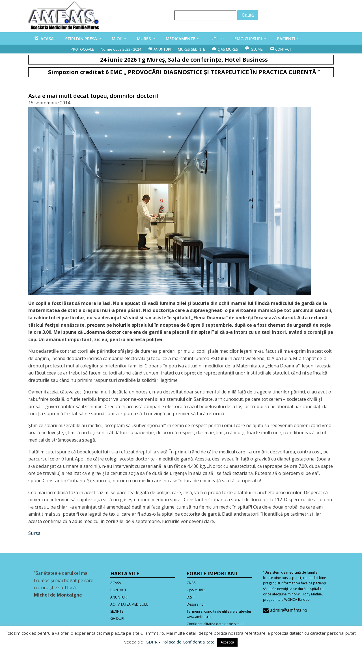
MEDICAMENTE (180, 38)
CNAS (191, 582)
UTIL (215, 38)
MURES (144, 38)
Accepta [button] (227, 642)
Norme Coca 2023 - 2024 (121, 49)
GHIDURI (117, 618)
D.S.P (191, 597)
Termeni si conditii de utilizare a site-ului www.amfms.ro (219, 614)
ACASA (115, 582)
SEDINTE (116, 611)
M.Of (117, 38)
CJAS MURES (196, 589)
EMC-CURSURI (248, 38)
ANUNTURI (119, 597)
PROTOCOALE (82, 49)
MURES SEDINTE (191, 49)
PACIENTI (286, 38)
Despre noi (195, 604)
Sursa (34, 533)
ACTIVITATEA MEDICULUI (129, 604)
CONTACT (118, 589)
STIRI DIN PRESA (81, 38)
